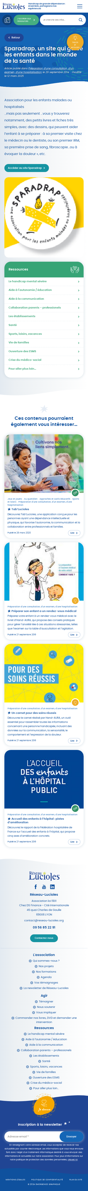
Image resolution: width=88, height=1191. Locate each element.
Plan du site (76, 1180)
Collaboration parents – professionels (35, 307)
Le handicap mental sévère (28, 281)
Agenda (46, 977)
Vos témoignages (46, 982)
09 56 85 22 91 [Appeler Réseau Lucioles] (44, 927)
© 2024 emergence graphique (44, 1184)
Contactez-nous (44, 938)
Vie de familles (19, 342)
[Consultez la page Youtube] (44, 886)
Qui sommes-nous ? (46, 961)
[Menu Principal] (79, 6)
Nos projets (46, 966)
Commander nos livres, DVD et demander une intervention (46, 1020)
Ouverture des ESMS (22, 351)
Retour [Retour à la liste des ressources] (15, 37)
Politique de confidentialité (47, 1180)
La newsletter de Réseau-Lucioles (46, 988)
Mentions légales (15, 1180)
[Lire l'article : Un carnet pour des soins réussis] (44, 695)
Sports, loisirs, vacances (25, 334)
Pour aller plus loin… (22, 369)
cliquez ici (73, 1160)
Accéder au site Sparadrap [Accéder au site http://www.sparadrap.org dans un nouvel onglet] (25, 168)
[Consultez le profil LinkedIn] (52, 886)
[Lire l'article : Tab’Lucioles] (44, 486)
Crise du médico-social (25, 360)
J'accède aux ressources (24, 20)
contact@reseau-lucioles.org (44, 920)
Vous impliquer (46, 1012)
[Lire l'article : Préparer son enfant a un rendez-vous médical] (44, 591)
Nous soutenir (46, 1007)
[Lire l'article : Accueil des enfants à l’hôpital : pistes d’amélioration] (44, 798)
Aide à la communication (26, 299)
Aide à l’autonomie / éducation (46, 1039)
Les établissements (22, 316)
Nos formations (46, 971)
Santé (13, 325)
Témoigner (46, 1001)
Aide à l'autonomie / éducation (30, 290)
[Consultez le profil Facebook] (35, 886)
